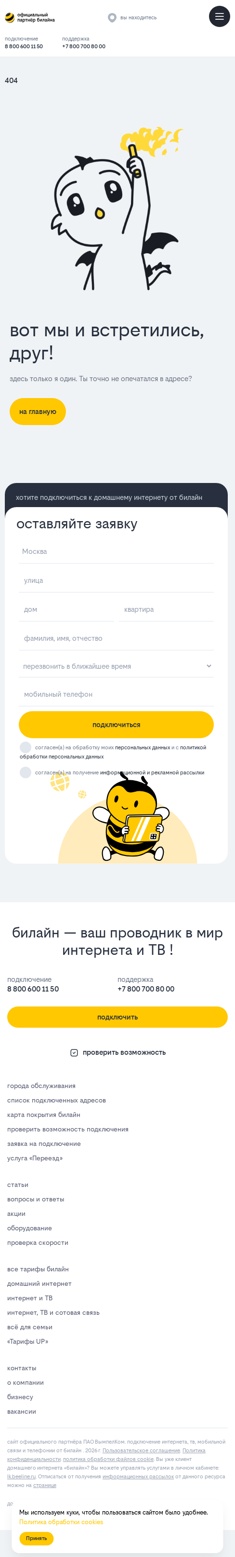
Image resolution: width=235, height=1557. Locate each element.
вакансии (21, 1411)
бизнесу (20, 1397)
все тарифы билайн (38, 1269)
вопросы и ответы (35, 1199)
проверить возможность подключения (68, 1129)
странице (44, 1485)
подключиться (116, 724)
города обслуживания (41, 1085)
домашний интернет (39, 1283)
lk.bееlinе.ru (21, 1477)
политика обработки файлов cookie (108, 1459)
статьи (17, 1184)
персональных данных (142, 747)
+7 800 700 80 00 (83, 46)
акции (16, 1213)
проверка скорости (37, 1242)
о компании (25, 1382)
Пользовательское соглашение (141, 1450)
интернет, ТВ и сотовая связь (53, 1312)
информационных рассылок (138, 1477)
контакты (21, 1368)
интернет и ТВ (29, 1298)
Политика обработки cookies (61, 1522)
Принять (36, 1538)
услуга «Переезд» (34, 1158)
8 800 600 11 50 (24, 46)
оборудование (29, 1228)
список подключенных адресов (56, 1100)
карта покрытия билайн (43, 1114)
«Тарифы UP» (27, 1341)
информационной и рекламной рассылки (152, 773)
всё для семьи (29, 1327)
